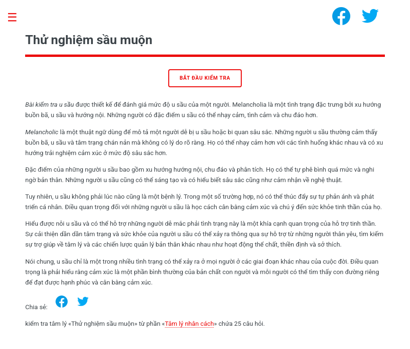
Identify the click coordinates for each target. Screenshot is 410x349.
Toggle (17, 18)
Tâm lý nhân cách (189, 323)
